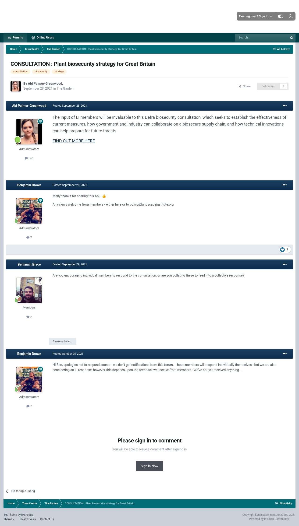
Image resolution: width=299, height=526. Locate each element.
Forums (17, 37)
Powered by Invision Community (269, 519)
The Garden (65, 88)
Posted (70, 105)
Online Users (45, 37)
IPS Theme (10, 514)
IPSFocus (27, 514)
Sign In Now (149, 466)
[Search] (261, 38)
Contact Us (47, 519)
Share (245, 86)
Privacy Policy (27, 519)
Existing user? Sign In (255, 16)
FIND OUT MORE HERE (74, 140)
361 (29, 158)
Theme (9, 519)
